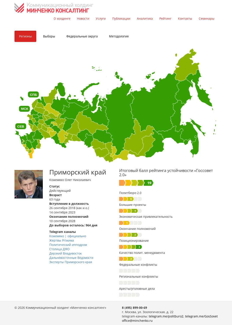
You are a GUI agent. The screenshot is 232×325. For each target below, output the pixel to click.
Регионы (25, 36)
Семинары (206, 18)
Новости (83, 18)
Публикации (121, 18)
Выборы (49, 36)
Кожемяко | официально (67, 236)
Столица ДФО (59, 249)
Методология (119, 36)
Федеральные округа (82, 36)
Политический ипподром (68, 245)
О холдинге (62, 18)
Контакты (185, 18)
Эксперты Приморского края (70, 262)
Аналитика (145, 18)
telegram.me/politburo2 (166, 316)
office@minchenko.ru (137, 321)
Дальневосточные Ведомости (71, 258)
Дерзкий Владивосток (65, 253)
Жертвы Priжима (61, 240)
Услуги (101, 18)
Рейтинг (165, 18)
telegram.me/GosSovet (201, 316)
